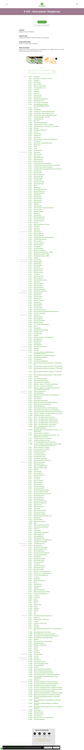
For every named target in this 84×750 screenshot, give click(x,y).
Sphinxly (49, 741)
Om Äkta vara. (36, 741)
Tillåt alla (56, 747)
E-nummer (36, 25)
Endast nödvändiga (48, 747)
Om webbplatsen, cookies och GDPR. (42, 739)
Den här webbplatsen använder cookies (14, 747)
